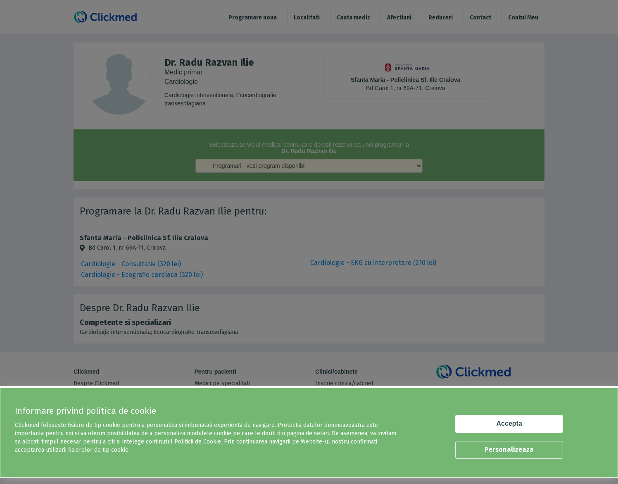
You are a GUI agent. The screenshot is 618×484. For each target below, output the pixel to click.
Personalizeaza (509, 449)
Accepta (509, 423)
